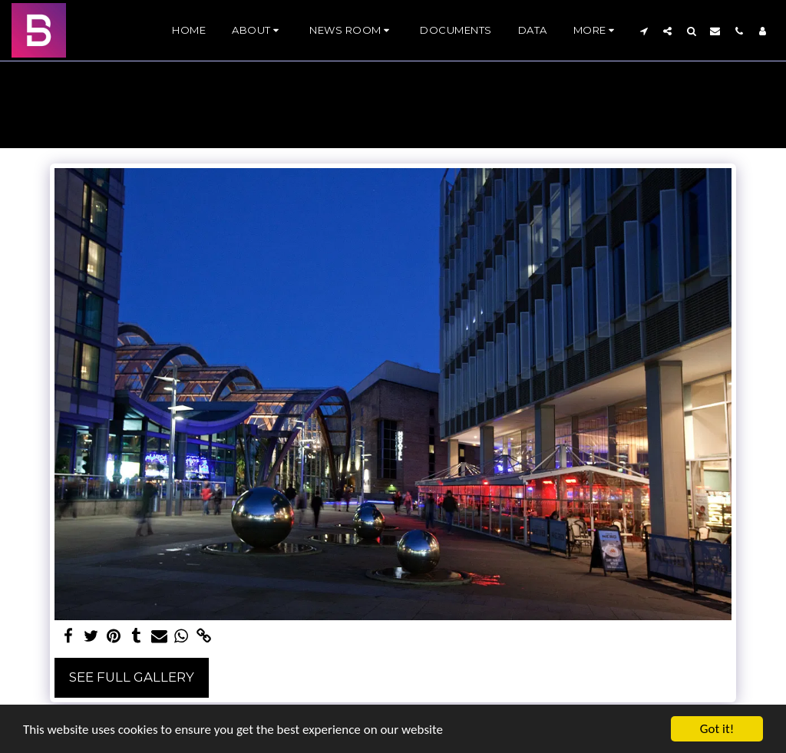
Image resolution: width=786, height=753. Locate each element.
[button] (258, 30)
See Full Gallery (131, 677)
